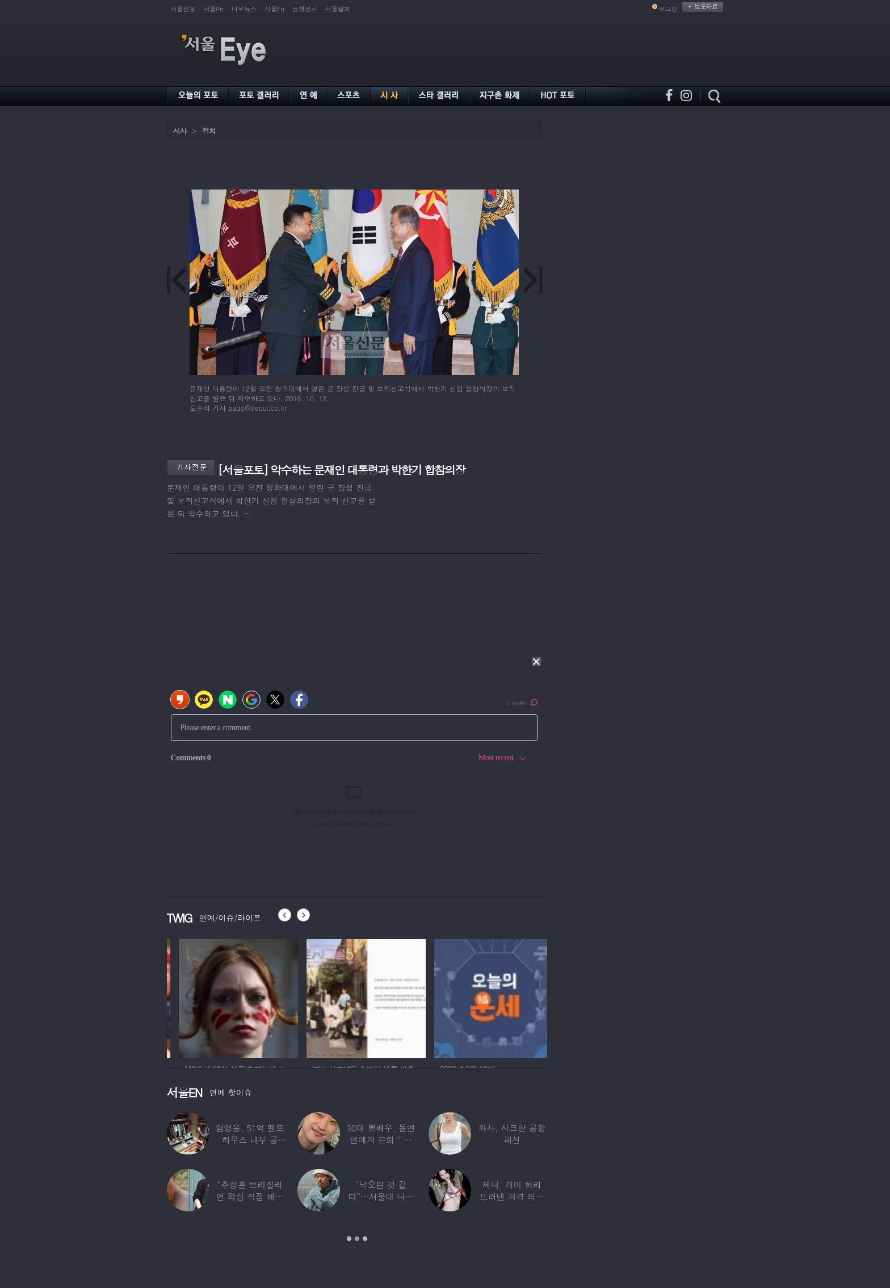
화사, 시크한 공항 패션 (511, 1134)
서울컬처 (337, 9)
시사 (180, 130)
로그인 (668, 9)
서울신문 (183, 9)
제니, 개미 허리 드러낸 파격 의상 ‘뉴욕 (512, 1196)
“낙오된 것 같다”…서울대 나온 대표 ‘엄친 (381, 1196)
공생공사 (304, 9)
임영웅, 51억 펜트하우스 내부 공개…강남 (249, 1139)
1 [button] (349, 1238)
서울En (274, 9)
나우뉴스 (244, 9)
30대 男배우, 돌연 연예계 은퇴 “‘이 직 (380, 1139)
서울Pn (214, 9)
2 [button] (357, 1238)
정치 (209, 130)
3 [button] (365, 1238)
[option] (226, 997)
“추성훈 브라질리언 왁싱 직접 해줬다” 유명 (250, 1196)
